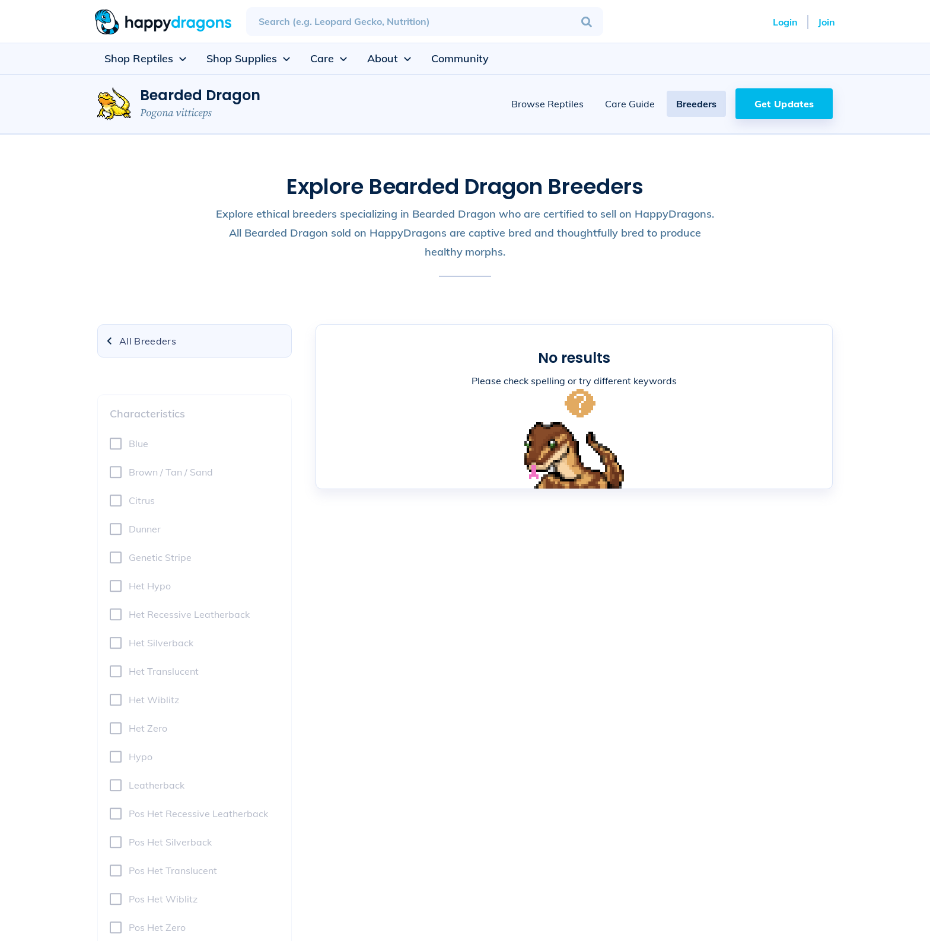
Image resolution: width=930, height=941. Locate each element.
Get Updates (784, 104)
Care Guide (630, 104)
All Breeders (140, 341)
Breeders (696, 104)
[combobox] (424, 21)
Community (460, 58)
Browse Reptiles (547, 104)
